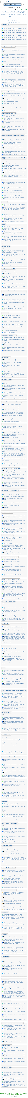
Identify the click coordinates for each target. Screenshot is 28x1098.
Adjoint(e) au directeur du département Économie (13, 841)
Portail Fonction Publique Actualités (8, 68)
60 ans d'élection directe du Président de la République (14, 390)
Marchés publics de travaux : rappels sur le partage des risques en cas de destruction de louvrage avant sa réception (13, 873)
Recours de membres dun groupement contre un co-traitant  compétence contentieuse (12, 538)
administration (12, 20)
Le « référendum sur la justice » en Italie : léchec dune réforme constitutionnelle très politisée (13, 435)
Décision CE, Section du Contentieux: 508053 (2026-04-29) (15, 37)
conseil (2, 11)
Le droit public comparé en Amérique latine (11, 505)
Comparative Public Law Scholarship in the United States (14, 494)
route (15, 11)
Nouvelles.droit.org (7, 1)
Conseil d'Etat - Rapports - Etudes (8, 91)
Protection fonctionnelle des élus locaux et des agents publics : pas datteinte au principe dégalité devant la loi (12, 546)
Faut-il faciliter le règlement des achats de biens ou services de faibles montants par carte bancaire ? (13, 611)
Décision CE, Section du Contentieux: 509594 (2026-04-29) (15, 39)
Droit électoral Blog (5, 623)
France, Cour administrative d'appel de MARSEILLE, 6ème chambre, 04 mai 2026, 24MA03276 (13, 524)
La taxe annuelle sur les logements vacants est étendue (14, 57)
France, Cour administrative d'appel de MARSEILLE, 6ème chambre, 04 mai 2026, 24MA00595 (13, 516)
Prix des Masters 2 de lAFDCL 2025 (11, 419)
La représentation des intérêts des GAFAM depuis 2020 (14, 163)
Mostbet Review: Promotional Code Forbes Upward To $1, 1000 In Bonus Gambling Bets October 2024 (13, 176)
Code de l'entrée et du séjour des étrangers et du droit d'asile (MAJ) (14, 690)
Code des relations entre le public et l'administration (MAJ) (12, 1023)
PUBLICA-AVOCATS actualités (7, 534)
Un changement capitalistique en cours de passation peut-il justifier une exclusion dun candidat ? (13, 793)
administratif (23, 14)
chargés (3, 18)
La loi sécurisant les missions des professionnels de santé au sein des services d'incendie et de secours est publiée (13, 898)
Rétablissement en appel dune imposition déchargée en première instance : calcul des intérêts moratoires (13, 222)
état (19, 22)
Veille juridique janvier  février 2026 (11, 137)
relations (22, 12)
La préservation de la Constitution (10, 383)
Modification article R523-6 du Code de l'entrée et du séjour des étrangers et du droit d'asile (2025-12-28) (14, 708)
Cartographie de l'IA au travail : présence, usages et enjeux (14, 306)
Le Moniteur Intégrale (6, 246)
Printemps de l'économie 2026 (9, 839)
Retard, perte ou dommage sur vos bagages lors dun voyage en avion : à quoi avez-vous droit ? (12, 62)
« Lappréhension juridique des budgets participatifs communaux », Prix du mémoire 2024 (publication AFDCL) (12, 413)
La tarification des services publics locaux (11, 281)
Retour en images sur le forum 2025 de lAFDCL (13, 421)
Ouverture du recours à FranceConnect (11, 904)
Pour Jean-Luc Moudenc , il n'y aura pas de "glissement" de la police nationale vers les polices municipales (13, 679)
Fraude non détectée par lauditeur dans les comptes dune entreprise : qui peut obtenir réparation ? (14, 804)
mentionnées (11, 11)
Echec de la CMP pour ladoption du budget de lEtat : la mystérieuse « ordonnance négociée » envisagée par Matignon (13, 399)
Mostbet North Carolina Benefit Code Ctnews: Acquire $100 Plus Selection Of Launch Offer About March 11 (14, 171)
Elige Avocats (4, 801)
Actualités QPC (4, 179)
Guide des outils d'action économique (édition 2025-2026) (14, 93)
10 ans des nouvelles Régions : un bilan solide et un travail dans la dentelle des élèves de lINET (13, 287)
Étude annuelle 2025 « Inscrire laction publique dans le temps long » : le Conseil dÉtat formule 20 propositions (13, 99)
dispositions (10, 14)
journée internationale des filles (9, 332)
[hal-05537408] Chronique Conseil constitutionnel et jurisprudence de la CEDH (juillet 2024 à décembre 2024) (12, 232)
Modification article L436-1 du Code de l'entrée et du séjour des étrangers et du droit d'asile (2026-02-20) (13, 705)
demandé (19, 20)
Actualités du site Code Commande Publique (10, 557)
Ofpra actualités (5, 312)
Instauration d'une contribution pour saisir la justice (13, 903)
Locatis (3, 668)
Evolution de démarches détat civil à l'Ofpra (12, 315)
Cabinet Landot (4, 934)
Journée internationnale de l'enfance (10, 330)
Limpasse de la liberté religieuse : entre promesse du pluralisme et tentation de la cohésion (12, 427)
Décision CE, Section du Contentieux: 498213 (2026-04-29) (15, 32)
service (23, 20)
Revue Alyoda (4, 202)
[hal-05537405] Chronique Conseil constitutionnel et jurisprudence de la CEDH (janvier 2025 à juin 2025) (12, 229)
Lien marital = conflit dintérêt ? (10, 563)
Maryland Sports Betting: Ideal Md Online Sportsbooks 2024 (15, 168)
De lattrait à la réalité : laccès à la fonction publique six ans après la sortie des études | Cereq (13, 353)
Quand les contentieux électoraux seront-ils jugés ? (13, 1072)
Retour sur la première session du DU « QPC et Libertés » (14, 195)
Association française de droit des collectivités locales (11, 401)
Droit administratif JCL (6, 357)
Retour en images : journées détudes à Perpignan (13, 415)
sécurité (13, 12)
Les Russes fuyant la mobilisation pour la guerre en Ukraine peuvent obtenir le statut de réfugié (13, 549)
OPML (17, 9)
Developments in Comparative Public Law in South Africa (14, 496)
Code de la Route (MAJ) (6, 1000)
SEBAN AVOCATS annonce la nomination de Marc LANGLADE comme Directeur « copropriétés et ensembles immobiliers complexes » (12, 982)
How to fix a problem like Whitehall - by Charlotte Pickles (14, 581)
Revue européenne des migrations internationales (11, 468)
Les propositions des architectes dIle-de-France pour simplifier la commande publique (12, 614)
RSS (26, 9)
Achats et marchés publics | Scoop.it (8, 601)
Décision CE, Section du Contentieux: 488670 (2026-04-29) (15, 26)
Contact (12, 1096)
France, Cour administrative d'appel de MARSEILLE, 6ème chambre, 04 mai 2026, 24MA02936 (13, 518)
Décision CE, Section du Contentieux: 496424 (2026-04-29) (15, 30)
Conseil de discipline (8, 540)
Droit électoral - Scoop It (6, 1067)
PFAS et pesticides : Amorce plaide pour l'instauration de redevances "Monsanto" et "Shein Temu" (13, 686)
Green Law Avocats (5, 956)
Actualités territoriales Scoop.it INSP (8, 268)
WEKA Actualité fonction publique (8, 779)
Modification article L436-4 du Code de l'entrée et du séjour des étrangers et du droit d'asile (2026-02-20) (13, 700)
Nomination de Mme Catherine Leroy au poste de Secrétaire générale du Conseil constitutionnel (13, 183)
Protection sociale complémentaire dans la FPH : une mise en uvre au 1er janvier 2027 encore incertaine (13, 785)
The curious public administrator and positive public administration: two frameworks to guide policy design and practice (12, 587)
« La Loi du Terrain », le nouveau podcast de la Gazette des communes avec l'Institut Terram (13, 277)
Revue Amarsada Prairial (6, 446)
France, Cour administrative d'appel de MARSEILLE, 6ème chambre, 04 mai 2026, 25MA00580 (13, 529)
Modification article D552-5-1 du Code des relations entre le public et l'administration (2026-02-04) (13, 1031)
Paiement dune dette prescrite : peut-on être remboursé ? (14, 814)
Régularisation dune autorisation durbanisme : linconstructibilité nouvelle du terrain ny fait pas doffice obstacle (12, 962)
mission (14, 14)
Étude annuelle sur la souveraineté (10, 103)
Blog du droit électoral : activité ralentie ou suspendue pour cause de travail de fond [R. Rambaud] (13, 715)
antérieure (5, 16)
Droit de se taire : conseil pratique (10, 648)
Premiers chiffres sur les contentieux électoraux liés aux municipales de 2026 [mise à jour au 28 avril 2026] (13, 1070)
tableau (9, 12)
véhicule (18, 16)
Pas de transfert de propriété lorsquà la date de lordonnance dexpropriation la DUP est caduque (11, 879)
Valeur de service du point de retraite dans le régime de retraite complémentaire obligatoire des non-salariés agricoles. (13, 928)
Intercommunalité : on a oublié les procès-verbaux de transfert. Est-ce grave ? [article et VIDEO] (12, 937)
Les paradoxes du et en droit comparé (11, 437)
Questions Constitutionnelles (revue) (8, 423)
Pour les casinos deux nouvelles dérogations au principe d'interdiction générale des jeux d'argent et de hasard (13, 918)
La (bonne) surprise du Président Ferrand (11, 432)
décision (18, 14)
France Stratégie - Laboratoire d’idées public (10, 823)
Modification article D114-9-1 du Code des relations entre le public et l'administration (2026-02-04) (13, 1026)
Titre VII (3, 224)
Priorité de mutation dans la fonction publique (12, 656)
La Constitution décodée (6, 379)
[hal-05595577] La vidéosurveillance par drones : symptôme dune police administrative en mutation (13, 360)
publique (13, 18)
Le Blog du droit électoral (6, 712)
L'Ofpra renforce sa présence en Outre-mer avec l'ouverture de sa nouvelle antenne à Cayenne (13, 328)
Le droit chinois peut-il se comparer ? (10, 500)
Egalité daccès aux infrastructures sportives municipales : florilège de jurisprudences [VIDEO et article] (13, 943)
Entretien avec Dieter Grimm (9, 508)
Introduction (6, 507)
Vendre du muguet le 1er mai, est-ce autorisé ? (12, 64)
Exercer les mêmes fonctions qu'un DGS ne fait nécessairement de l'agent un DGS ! (11, 907)
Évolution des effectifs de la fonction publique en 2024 (14, 337)
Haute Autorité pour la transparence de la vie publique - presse (13, 135)
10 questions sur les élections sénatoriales (11, 1079)
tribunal (16, 22)
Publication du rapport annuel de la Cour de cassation (13, 190)
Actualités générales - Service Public (8, 46)
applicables (4, 20)
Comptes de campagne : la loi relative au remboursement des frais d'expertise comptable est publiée (13, 901)
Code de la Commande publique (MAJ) (9, 113)
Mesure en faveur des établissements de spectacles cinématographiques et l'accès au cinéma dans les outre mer (12, 915)
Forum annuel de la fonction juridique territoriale (12, 404)
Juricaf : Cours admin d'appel (7, 512)
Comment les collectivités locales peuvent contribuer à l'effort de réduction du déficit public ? (13, 832)
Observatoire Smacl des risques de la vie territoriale (11, 756)
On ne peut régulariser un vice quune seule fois (12, 461)
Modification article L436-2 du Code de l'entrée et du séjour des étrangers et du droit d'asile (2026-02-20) (13, 702)
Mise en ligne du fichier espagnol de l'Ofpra (12, 317)
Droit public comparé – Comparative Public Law (10, 490)
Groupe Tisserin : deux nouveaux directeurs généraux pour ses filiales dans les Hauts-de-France (13, 255)
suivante (17, 18)
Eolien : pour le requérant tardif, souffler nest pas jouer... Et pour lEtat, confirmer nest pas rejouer (13, 951)
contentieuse (19, 11)
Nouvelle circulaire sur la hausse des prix (11, 559)
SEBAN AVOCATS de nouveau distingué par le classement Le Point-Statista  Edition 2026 (13, 985)
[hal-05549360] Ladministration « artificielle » (12, 371)
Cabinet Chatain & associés (7, 845)
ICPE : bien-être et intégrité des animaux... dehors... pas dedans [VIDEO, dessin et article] (13, 945)
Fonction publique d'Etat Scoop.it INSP (9, 335)
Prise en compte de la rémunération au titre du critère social (14, 564)
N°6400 (5, 248)
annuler (6, 11)
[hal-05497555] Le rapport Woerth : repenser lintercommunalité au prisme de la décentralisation (11, 377)
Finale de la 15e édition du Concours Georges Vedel (13, 192)
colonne (24, 11)
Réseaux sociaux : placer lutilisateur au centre (12, 110)
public (10, 16)
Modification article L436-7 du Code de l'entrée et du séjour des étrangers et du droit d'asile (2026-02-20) (13, 697)
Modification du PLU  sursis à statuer (11, 543)
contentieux (22, 16)
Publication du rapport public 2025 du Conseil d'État (13, 193)
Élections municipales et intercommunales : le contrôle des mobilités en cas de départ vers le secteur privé (13, 155)
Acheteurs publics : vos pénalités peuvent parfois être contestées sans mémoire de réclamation (12, 616)
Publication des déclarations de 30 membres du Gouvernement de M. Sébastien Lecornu (11, 143)
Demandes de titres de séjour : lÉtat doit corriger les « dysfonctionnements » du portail (13, 796)
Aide (16, 1096)
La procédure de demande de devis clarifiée (12, 561)
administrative (11, 22)
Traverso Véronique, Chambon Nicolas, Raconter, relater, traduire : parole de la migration (13, 475)
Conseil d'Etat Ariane (5, 24)
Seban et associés (5, 978)
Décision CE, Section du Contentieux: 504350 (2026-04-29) (15, 35)
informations (8, 18)
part (15, 16)
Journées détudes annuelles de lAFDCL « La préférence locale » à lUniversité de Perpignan (13, 418)
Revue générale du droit (6, 734)
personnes (18, 12)
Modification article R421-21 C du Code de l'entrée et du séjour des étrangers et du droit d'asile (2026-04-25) (13, 694)
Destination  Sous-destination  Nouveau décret (13, 861)
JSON (22, 9)
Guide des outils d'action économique (11, 101)
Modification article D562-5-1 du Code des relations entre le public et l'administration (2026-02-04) (13, 1034)
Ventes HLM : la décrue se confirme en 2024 (12, 681)
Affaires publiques (5, 912)
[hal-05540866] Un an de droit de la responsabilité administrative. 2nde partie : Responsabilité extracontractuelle (13, 374)
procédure (23, 18)
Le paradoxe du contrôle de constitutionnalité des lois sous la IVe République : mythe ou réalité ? (13, 441)
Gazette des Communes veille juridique (9, 889)
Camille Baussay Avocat (6, 645)
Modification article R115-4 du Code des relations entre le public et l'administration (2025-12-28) (13, 1037)
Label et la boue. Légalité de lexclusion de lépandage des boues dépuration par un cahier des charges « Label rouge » (13, 871)
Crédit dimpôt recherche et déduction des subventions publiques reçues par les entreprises (13, 219)
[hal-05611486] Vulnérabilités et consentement (12, 226)
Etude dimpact (7, 541)
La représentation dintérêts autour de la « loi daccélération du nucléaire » (11, 166)
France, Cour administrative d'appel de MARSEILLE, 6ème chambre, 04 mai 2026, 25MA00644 (13, 532)
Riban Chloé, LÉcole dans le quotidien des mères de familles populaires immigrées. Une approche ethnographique (13, 478)
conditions (5, 12)
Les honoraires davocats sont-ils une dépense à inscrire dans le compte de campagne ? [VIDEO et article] (13, 1078)
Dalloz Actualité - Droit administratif (8, 867)
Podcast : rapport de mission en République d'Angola (13, 324)
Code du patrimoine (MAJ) (6, 1045)
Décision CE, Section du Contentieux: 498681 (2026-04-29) (15, 33)
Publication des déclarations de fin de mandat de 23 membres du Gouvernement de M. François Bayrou (12, 146)
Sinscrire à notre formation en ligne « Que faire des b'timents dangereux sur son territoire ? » (12, 940)
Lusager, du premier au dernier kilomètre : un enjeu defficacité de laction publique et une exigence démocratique (13, 106)
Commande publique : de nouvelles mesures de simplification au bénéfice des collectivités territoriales (11, 570)
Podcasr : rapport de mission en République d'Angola (13, 326)
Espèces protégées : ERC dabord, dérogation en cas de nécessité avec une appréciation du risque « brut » (13, 971)
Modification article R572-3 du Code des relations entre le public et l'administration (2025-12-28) (13, 1040)
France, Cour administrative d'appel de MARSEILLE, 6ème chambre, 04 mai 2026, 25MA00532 (13, 526)
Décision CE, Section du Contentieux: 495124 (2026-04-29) (15, 28)
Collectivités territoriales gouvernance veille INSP (10, 579)
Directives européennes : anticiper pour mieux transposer (14, 95)
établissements (4, 14)
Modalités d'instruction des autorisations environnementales (14, 896)
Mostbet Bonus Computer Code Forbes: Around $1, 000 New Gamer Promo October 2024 (13, 173)
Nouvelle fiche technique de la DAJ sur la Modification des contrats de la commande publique (13, 572)
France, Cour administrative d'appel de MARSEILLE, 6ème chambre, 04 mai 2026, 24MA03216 (13, 521)
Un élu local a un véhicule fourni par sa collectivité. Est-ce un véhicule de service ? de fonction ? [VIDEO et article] (13, 948)
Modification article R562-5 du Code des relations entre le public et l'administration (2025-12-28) (13, 1042)
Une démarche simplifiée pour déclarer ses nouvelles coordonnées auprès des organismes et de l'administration (12, 50)
